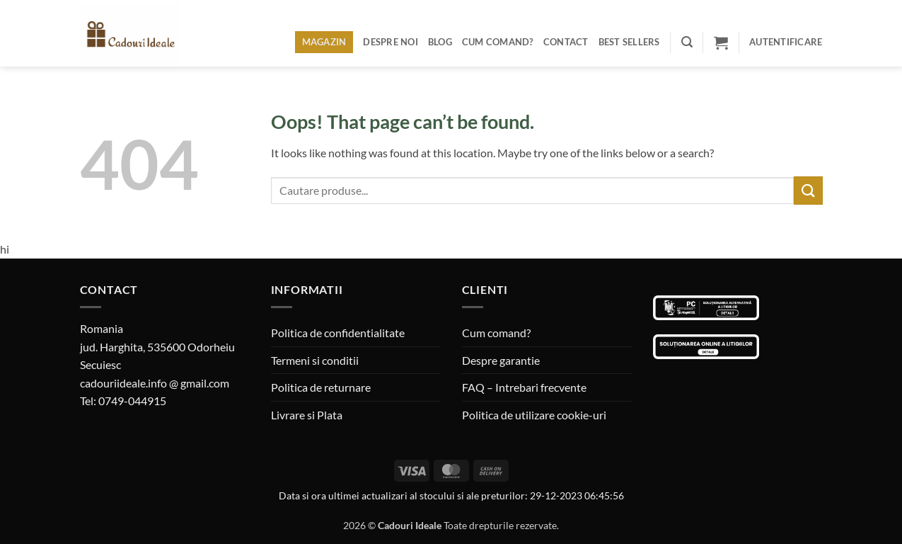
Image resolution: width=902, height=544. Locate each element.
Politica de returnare (321, 387)
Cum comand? (497, 41)
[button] (687, 42)
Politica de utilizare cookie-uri (534, 414)
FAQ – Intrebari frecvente (524, 387)
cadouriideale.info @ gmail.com (154, 383)
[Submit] (808, 190)
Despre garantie (501, 360)
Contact (566, 41)
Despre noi (390, 41)
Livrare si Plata (306, 414)
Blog (440, 41)
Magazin (324, 41)
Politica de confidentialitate (338, 332)
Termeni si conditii (315, 360)
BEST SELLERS (629, 41)
